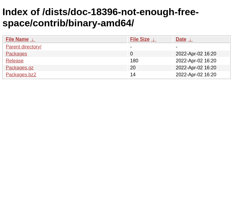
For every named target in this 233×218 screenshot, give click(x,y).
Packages (16, 53)
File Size (140, 39)
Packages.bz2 (21, 74)
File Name (17, 39)
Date (181, 39)
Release (15, 60)
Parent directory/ (23, 46)
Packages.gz (20, 67)
